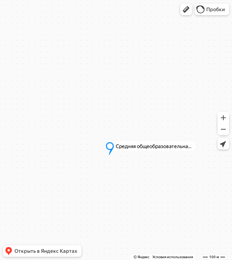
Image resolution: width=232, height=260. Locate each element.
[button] (186, 9)
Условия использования (172, 257)
